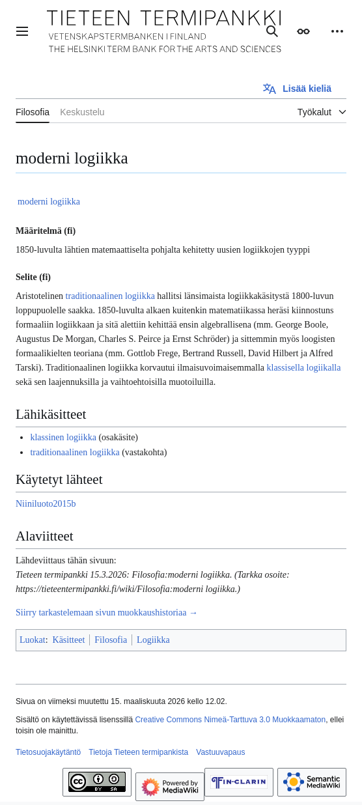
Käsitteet (69, 640)
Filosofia (110, 640)
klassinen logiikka (63, 437)
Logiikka (153, 640)
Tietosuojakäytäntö (48, 752)
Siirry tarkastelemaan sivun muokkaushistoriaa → (107, 612)
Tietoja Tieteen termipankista (138, 752)
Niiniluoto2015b (46, 504)
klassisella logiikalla (304, 368)
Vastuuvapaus (220, 752)
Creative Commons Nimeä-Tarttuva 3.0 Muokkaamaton (230, 719)
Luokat (33, 640)
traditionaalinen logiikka (110, 296)
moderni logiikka (49, 201)
